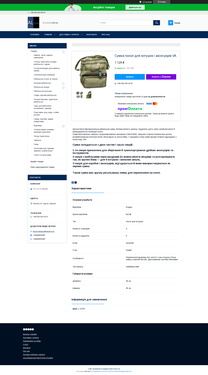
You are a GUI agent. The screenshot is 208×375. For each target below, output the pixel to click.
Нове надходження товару (42, 167)
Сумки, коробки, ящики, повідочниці (43, 120)
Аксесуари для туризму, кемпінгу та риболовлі (44, 149)
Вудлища (38, 125)
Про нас (106, 35)
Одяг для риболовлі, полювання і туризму (43, 107)
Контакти (92, 35)
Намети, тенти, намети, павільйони (43, 56)
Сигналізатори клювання (44, 75)
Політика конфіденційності (121, 371)
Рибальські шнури (41, 87)
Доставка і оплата (69, 35)
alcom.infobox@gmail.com (43, 231)
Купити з (161, 77)
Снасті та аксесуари (42, 155)
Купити (130, 77)
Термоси (37, 140)
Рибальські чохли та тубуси (45, 79)
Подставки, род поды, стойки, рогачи (46, 113)
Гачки (36, 144)
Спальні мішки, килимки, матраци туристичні (44, 131)
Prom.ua (117, 369)
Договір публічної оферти (34, 354)
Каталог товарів (30, 334)
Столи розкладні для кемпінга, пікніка (47, 69)
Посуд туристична (41, 136)
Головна (34, 35)
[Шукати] (156, 22)
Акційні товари (36, 161)
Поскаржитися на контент (100, 371)
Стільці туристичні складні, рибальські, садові (45, 63)
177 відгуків (147, 2)
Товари (48, 35)
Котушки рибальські (42, 83)
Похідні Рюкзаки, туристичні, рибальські (46, 100)
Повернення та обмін (32, 341)
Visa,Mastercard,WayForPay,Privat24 (38, 358)
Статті (25, 344)
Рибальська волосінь (43, 91)
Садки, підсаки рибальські (45, 95)
